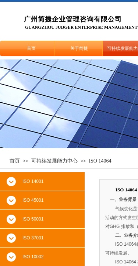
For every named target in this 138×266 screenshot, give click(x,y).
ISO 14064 (100, 161)
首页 (31, 48)
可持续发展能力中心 (54, 161)
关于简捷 (79, 48)
